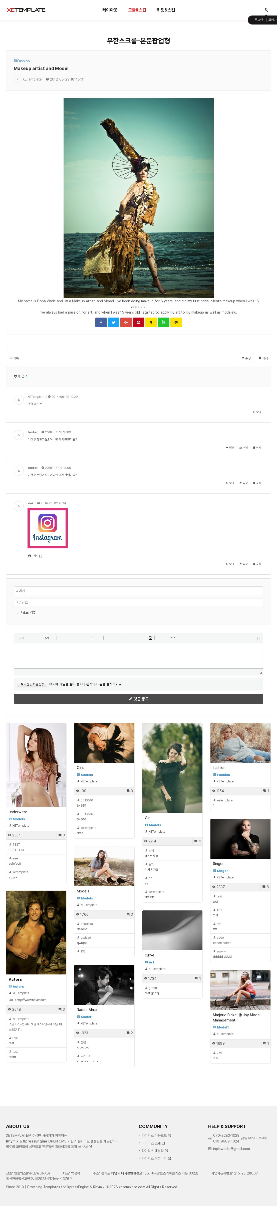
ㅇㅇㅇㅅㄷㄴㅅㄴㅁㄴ (89, 1058)
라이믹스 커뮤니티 (156, 1186)
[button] (28, 637)
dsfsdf (154, 894)
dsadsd (85, 926)
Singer (218, 863)
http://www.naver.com (32, 1000)
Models (83, 891)
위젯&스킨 (166, 10)
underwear (18, 812)
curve (149, 955)
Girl (147, 818)
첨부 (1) (37, 556)
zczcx (18, 874)
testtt (13, 1054)
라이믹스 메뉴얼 (155, 1178)
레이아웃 (109, 10)
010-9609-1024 (226, 1168)
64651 (85, 803)
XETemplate (36, 397)
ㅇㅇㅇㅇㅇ (83, 1045)
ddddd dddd (222, 954)
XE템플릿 (26, 10)
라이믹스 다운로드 (156, 1163)
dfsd (86, 830)
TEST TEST (17, 847)
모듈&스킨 (137, 10)
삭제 (263, 358)
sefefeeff (15, 861)
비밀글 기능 (28, 612)
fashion (219, 767)
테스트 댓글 (151, 853)
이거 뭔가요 (151, 867)
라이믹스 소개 (153, 1170)
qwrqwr (84, 940)
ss (148, 880)
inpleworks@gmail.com (231, 1176)
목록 (14, 358)
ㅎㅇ (217, 1055)
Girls (80, 767)
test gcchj (152, 990)
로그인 (259, 20)
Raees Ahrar (87, 1009)
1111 (217, 912)
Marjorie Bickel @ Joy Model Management (236, 1017)
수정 (246, 358)
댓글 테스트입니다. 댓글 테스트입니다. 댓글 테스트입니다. (35, 1024)
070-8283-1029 (226, 1163)
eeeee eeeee (222, 940)
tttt (217, 926)
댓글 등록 (139, 699)
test (217, 899)
